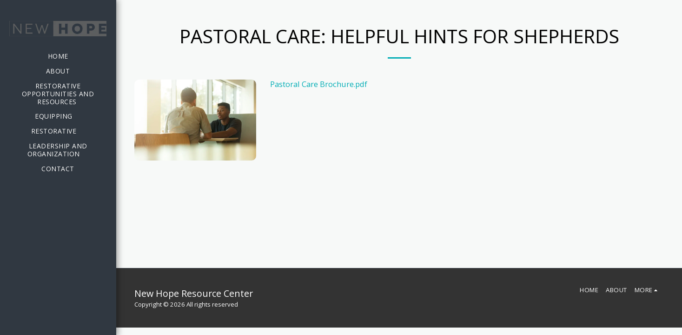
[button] (58, 116)
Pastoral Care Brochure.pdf (318, 84)
